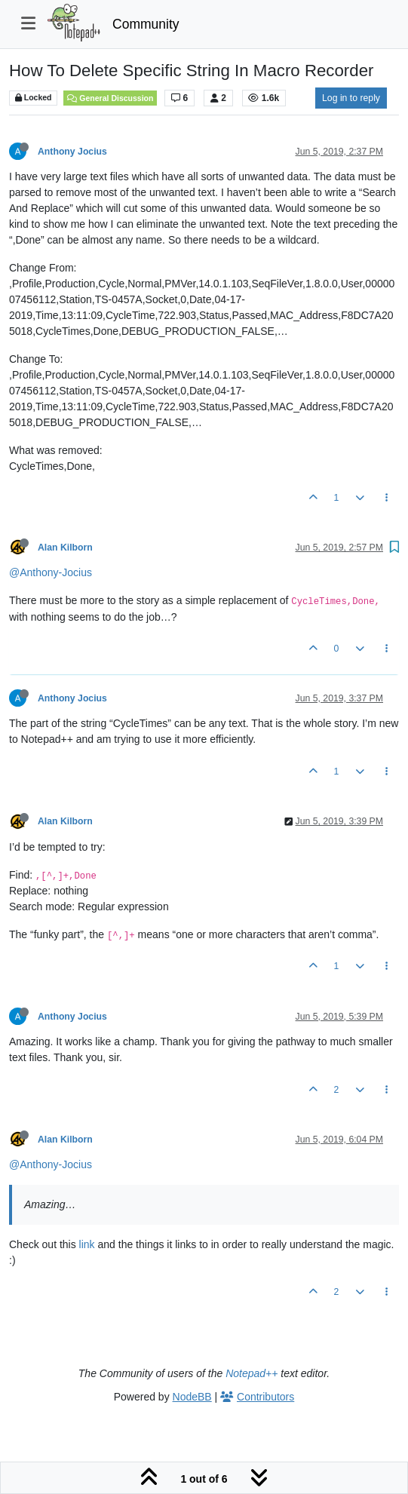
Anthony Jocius (72, 151)
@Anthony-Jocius (50, 572)
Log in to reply (351, 98)
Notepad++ (251, 1373)
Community (145, 24)
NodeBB (192, 1397)
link (87, 1244)
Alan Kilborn (65, 547)
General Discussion (110, 98)
